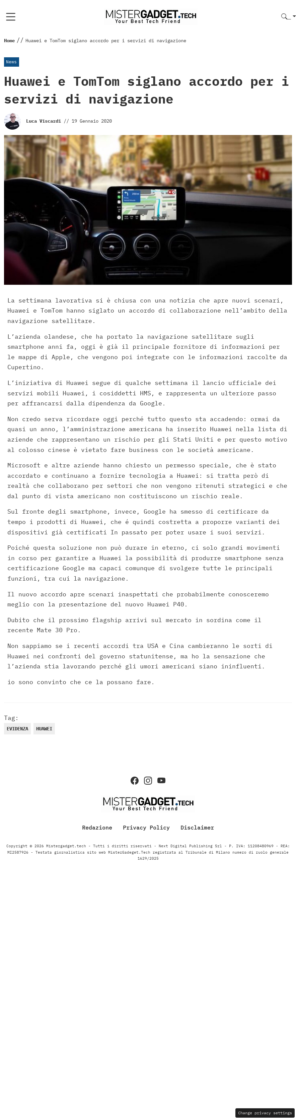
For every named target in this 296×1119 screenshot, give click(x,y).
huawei (44, 729)
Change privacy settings (265, 1112)
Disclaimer (197, 827)
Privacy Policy (146, 827)
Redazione (97, 827)
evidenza (17, 729)
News (11, 62)
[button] (288, 17)
